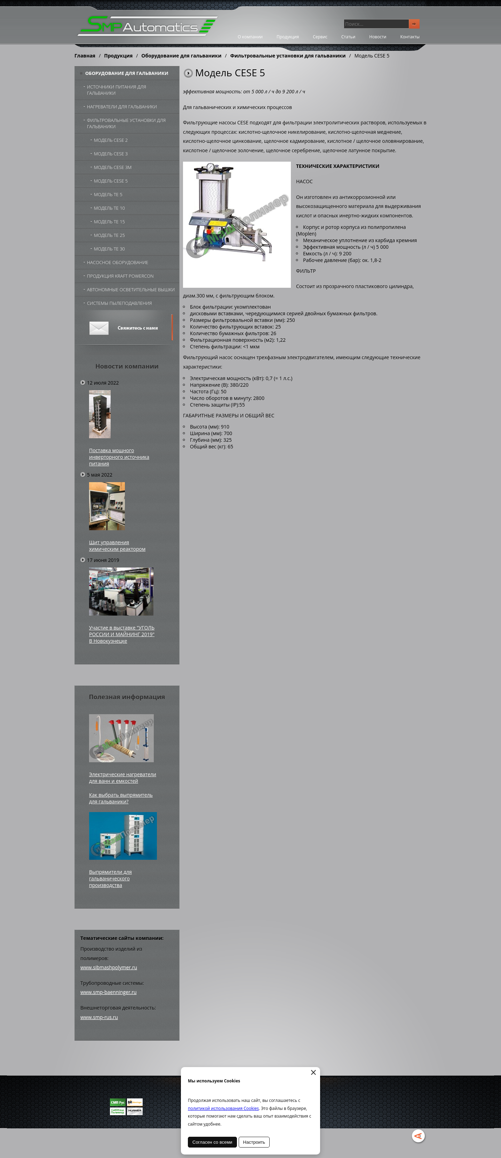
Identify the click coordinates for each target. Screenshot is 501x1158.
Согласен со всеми (212, 1142)
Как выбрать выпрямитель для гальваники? (121, 798)
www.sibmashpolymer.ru (108, 967)
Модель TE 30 (109, 249)
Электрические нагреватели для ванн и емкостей (122, 777)
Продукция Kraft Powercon (120, 276)
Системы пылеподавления (119, 303)
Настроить (254, 1142)
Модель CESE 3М (113, 167)
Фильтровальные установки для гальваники (288, 55)
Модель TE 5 (108, 194)
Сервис (320, 37)
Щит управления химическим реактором (117, 545)
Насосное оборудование (117, 262)
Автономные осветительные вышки (131, 289)
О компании (250, 37)
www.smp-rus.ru (99, 1017)
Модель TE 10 (109, 208)
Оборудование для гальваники (181, 55)
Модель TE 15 (109, 221)
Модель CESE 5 (111, 181)
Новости (377, 37)
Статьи (348, 37)
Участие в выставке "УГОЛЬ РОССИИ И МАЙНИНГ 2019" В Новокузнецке (121, 634)
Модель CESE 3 (111, 153)
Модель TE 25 (109, 235)
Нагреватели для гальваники (122, 106)
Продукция (288, 37)
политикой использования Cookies (223, 1108)
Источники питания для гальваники (116, 90)
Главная (84, 55)
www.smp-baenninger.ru (108, 992)
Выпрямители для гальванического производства (110, 878)
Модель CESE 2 (111, 140)
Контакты (410, 37)
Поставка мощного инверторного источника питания (119, 457)
